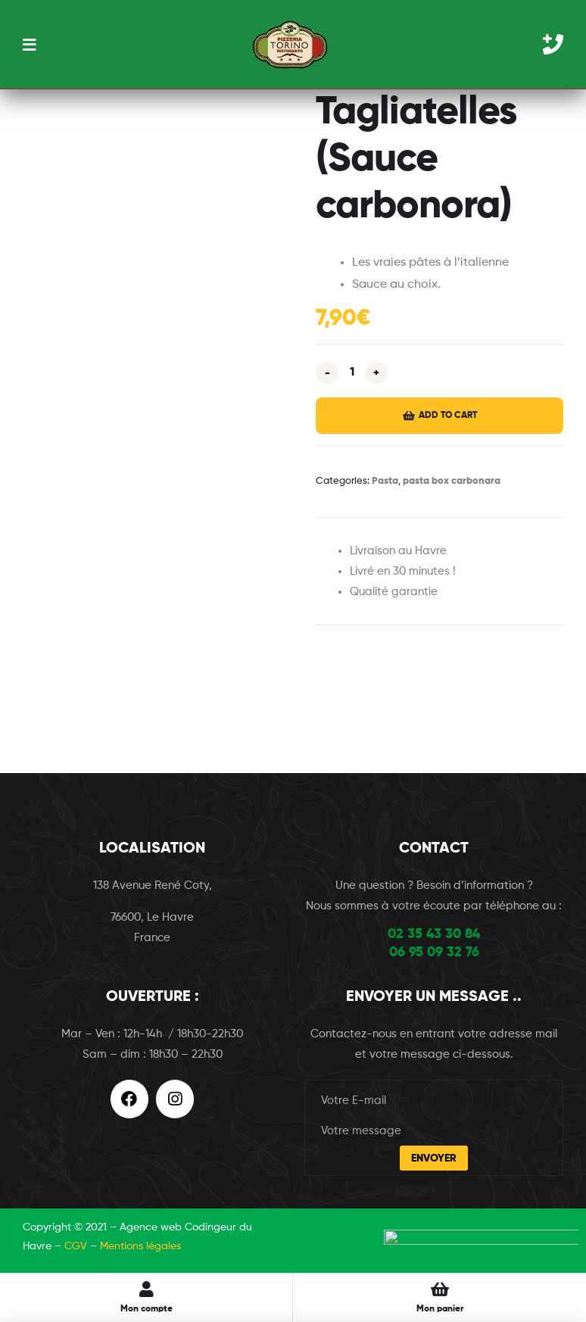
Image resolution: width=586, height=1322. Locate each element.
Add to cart (448, 415)
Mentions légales (140, 1246)
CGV (75, 1246)
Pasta (385, 481)
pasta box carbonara (451, 481)
